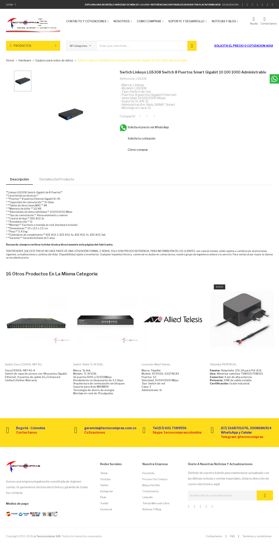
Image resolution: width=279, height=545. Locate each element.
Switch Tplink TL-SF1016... (88, 364)
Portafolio (148, 473)
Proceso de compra (154, 479)
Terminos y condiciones (257, 536)
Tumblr (104, 503)
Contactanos (150, 491)
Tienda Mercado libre (155, 503)
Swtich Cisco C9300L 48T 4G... (24, 364)
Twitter (104, 485)
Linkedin (147, 497)
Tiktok (104, 473)
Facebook (106, 509)
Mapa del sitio (151, 485)
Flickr (103, 497)
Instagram (106, 491)
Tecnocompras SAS (49, 536)
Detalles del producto (57, 179)
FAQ (232, 536)
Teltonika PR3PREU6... (224, 364)
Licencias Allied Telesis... (157, 364)
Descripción (19, 179)
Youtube (105, 479)
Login (9, 4)
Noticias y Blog (151, 509)
